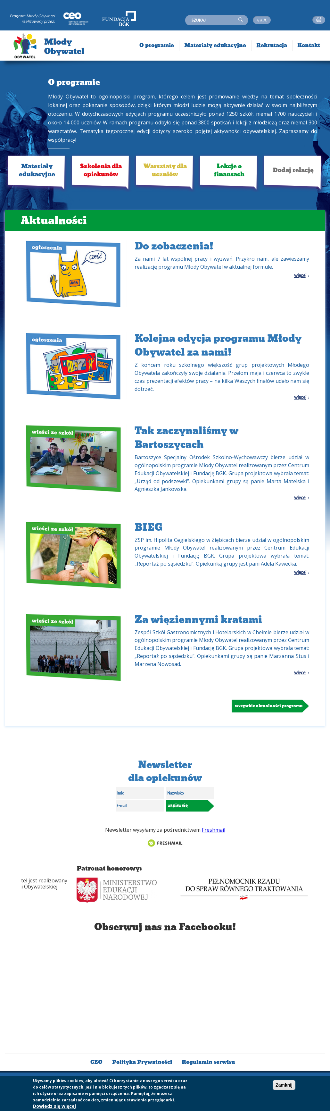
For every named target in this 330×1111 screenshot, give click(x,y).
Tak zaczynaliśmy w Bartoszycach (186, 437)
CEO (96, 1062)
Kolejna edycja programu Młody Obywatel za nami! (218, 345)
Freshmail (213, 829)
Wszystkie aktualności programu (269, 706)
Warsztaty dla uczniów (165, 170)
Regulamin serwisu (208, 1062)
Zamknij (284, 1085)
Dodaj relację (293, 170)
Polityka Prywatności (142, 1062)
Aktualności (54, 220)
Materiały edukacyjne (37, 170)
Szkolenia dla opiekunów (101, 170)
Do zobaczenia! (174, 246)
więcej (300, 275)
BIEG (148, 527)
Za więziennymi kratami (198, 619)
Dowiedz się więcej (54, 1106)
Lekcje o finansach (229, 170)
